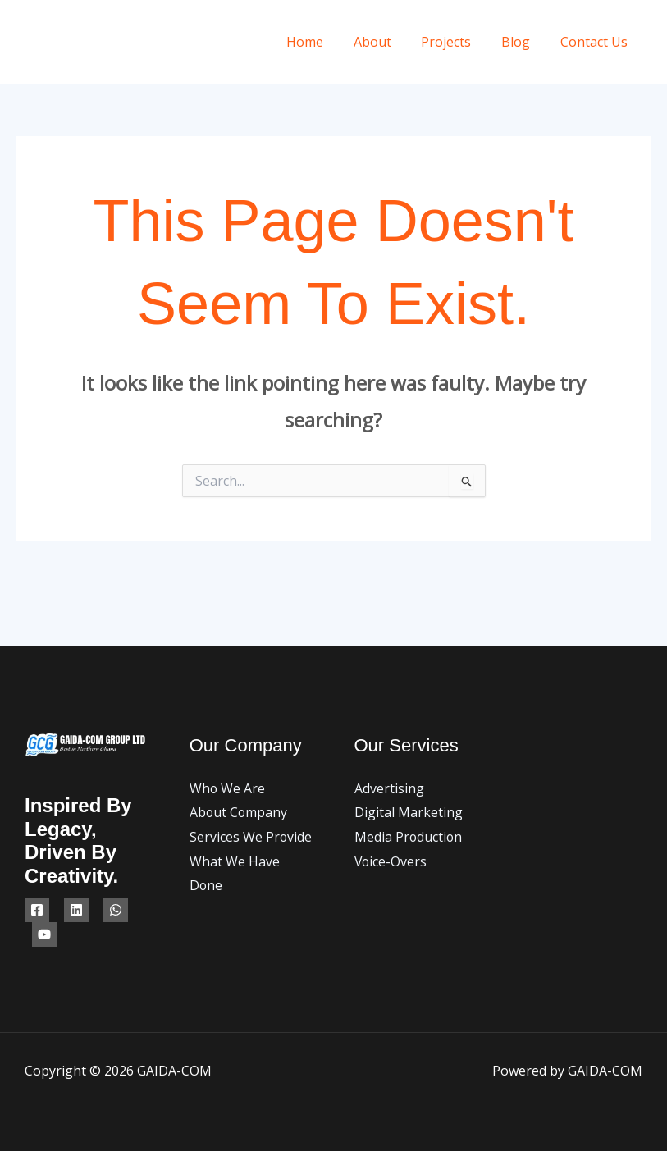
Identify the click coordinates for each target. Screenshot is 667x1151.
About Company (239, 812)
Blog (521, 42)
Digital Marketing (408, 812)
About (385, 42)
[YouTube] (44, 934)
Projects (456, 42)
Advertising (389, 788)
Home (322, 42)
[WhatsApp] (115, 910)
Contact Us (595, 42)
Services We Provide (251, 837)
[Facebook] (37, 910)
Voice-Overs (391, 861)
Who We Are (228, 788)
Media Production (409, 837)
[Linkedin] (76, 910)
